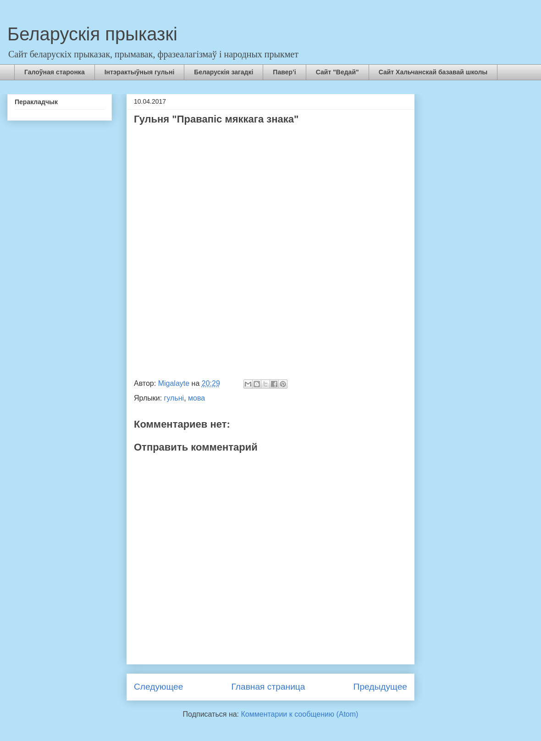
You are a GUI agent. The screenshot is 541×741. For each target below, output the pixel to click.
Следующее (158, 686)
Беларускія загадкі (223, 72)
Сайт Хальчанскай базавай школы (433, 72)
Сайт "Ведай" (337, 72)
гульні (174, 398)
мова (196, 398)
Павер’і (284, 72)
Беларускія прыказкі (92, 34)
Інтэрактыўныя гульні (140, 72)
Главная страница (268, 686)
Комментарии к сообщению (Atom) (300, 714)
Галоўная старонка (54, 72)
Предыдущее (380, 686)
